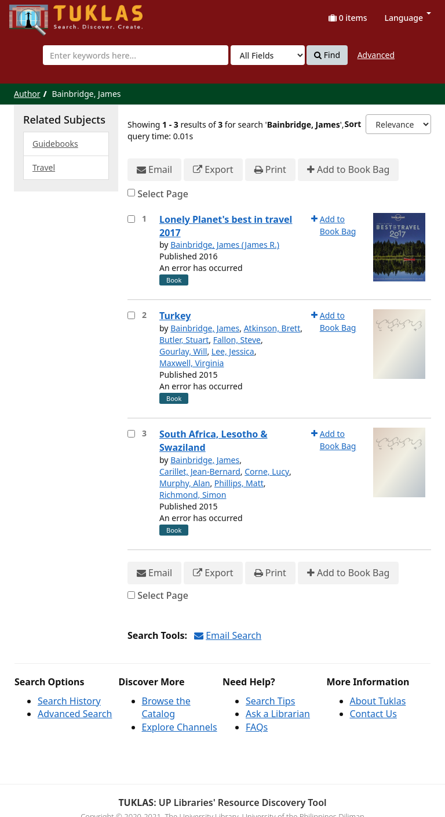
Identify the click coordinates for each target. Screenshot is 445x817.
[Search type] (268, 55)
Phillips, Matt (239, 483)
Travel (43, 167)
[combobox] (135, 55)
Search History (69, 701)
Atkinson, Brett (272, 328)
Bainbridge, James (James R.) (224, 244)
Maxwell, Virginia (191, 362)
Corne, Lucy (267, 471)
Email (154, 169)
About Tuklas (378, 701)
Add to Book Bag (348, 169)
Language (408, 17)
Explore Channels (179, 727)
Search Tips (270, 701)
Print (270, 169)
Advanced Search (75, 713)
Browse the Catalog (166, 708)
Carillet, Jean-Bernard (199, 471)
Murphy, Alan (184, 483)
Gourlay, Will (183, 351)
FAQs (257, 727)
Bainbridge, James (204, 328)
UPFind (37, 15)
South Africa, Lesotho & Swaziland (213, 441)
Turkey (175, 315)
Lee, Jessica (232, 351)
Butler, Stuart (184, 339)
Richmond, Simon (192, 494)
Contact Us (373, 713)
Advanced (376, 54)
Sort (352, 123)
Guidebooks (55, 143)
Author (27, 93)
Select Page (162, 193)
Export (213, 169)
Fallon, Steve (237, 339)
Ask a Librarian (278, 713)
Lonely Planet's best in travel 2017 (225, 226)
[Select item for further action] (131, 219)
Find (327, 55)
